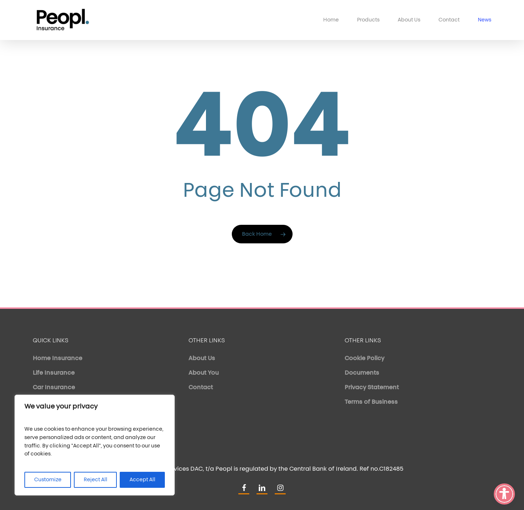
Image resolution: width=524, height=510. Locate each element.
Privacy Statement (372, 388)
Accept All (142, 479)
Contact (200, 388)
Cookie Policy (364, 359)
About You (203, 373)
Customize (47, 479)
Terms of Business (371, 402)
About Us (201, 359)
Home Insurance (57, 359)
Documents (362, 373)
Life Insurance (54, 373)
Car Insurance (54, 388)
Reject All (95, 479)
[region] (95, 445)
